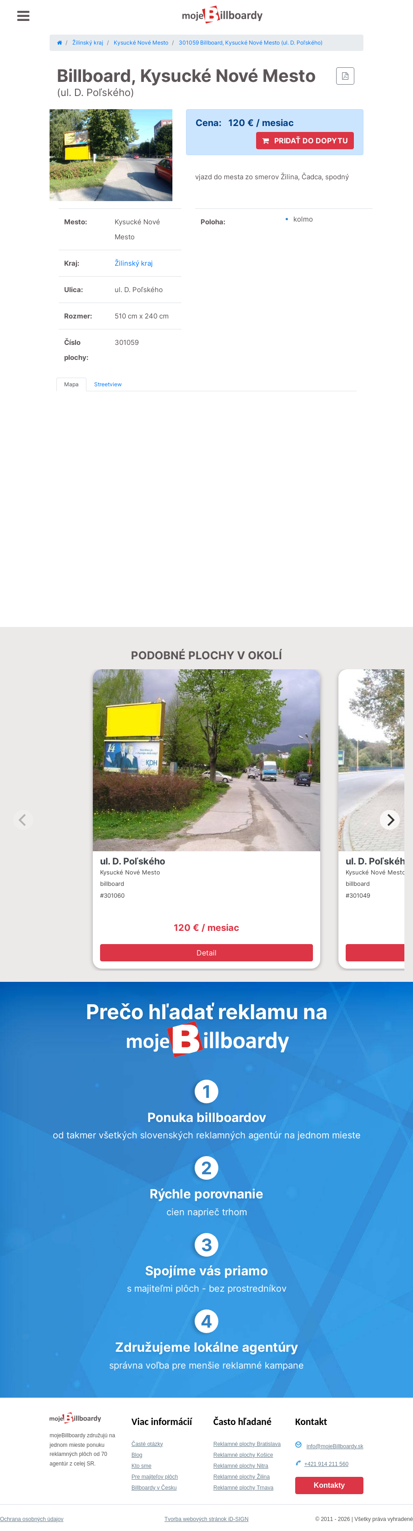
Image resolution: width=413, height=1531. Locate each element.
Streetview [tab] (108, 384)
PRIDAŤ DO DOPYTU (305, 140)
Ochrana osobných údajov (31, 1519)
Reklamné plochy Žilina (241, 1477)
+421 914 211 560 (326, 1464)
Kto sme (141, 1466)
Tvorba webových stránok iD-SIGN (207, 1519)
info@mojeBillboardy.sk (335, 1446)
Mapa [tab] (71, 384)
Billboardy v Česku (153, 1488)
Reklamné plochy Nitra (240, 1466)
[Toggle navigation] (23, 16)
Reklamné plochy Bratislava (247, 1444)
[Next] (390, 820)
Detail (206, 952)
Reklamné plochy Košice (243, 1455)
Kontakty (329, 1485)
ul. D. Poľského (132, 861)
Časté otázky (147, 1444)
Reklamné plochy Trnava (243, 1488)
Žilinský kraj (134, 263)
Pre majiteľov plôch (154, 1477)
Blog (136, 1455)
